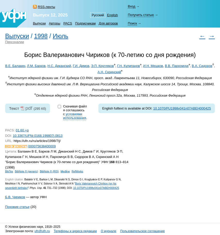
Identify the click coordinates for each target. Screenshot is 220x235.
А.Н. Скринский (109, 72)
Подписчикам (85, 23)
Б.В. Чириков (15, 197)
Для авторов (108, 23)
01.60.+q (22, 130)
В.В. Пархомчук (177, 66)
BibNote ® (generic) (26, 171)
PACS (67, 23)
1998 (41, 36)
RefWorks (77, 171)
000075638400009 (42, 146)
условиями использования (74, 116)
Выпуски (39, 23)
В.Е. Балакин (15, 66)
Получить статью (141, 15)
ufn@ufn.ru (42, 231)
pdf (28, 108)
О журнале (108, 231)
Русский (98, 15)
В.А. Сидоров (202, 66)
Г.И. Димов (81, 66)
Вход (131, 6)
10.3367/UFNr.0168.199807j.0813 (38, 136)
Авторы (54, 23)
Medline (65, 171)
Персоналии (14, 42)
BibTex (9, 171)
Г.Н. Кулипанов (128, 66)
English (112, 15)
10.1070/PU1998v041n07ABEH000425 (182, 108)
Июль (60, 36)
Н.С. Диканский (59, 66)
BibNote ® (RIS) (49, 171)
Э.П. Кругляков (102, 66)
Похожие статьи (17, 207)
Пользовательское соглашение (142, 231)
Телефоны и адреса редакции (75, 231)
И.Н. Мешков (153, 66)
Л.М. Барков (36, 66)
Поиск (132, 23)
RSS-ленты (46, 7)
